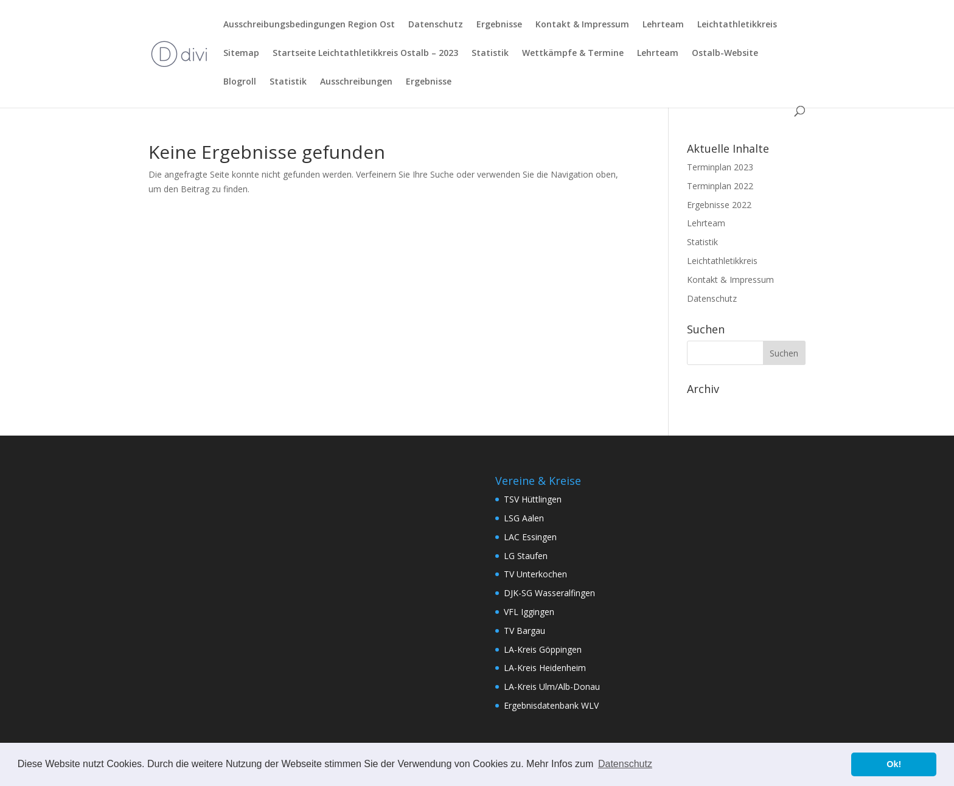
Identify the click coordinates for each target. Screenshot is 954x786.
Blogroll (239, 82)
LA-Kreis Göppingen (543, 649)
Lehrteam (663, 25)
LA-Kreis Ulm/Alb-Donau (552, 686)
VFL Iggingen (529, 611)
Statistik (490, 53)
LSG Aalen (524, 518)
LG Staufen (526, 556)
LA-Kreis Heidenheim (545, 667)
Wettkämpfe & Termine (573, 53)
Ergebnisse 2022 (719, 204)
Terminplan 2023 (720, 167)
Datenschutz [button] (625, 764)
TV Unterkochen (535, 574)
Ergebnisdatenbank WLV (551, 705)
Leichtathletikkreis (737, 25)
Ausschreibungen (356, 82)
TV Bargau (524, 630)
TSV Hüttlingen (533, 499)
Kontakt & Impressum (582, 25)
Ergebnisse (499, 25)
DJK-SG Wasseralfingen (549, 593)
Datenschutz (435, 25)
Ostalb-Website (725, 53)
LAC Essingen (530, 537)
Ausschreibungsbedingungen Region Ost (309, 25)
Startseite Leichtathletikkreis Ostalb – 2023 (365, 53)
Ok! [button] (893, 764)
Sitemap (241, 53)
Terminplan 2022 (720, 186)
